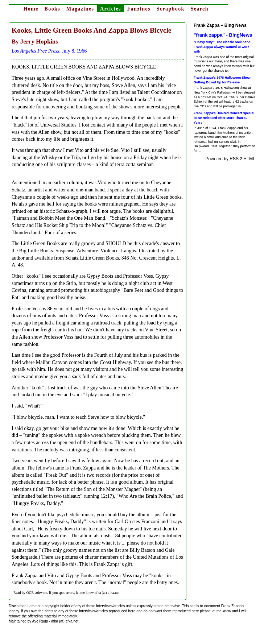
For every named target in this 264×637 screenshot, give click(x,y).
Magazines (80, 9)
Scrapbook (171, 9)
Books (53, 9)
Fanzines (138, 9)
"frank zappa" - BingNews (223, 35)
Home (30, 9)
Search (200, 9)
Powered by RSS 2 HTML (230, 158)
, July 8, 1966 (49, 51)
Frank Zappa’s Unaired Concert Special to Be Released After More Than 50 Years (224, 117)
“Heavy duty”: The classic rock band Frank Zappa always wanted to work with (222, 46)
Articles (110, 9)
